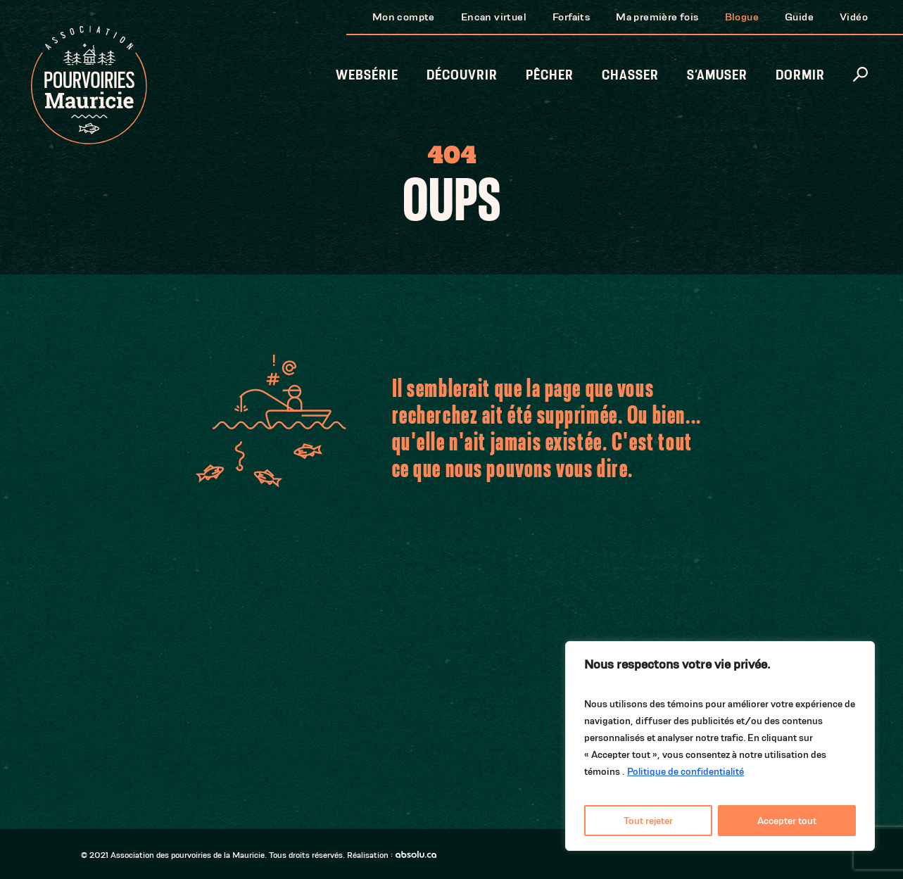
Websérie (367, 75)
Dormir (800, 75)
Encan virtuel (493, 17)
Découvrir (462, 75)
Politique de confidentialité (685, 771)
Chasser (630, 75)
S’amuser (717, 75)
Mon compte (403, 17)
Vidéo (854, 17)
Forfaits (571, 17)
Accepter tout (786, 820)
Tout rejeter (648, 820)
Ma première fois (657, 17)
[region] (720, 746)
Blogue (742, 17)
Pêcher (550, 75)
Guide (799, 17)
